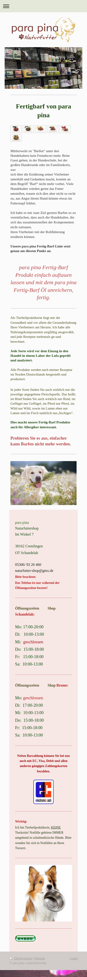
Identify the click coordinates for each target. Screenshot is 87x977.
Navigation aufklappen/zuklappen (43, 6)
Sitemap (39, 958)
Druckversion (21, 958)
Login (74, 958)
